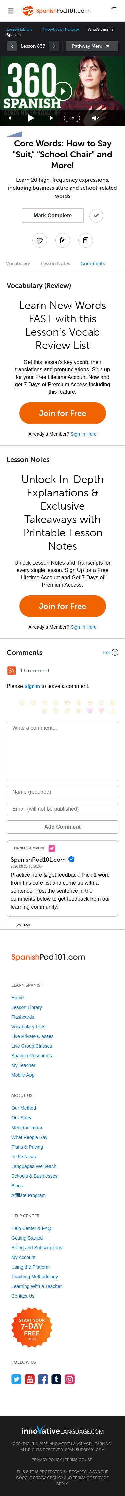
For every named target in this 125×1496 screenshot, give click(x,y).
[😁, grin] (44, 702)
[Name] (62, 792)
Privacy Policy (47, 1460)
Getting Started (27, 1238)
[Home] (56, 15)
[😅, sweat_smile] (101, 702)
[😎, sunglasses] (67, 702)
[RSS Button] (12, 671)
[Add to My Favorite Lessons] (39, 240)
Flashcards (22, 1017)
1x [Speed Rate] (72, 118)
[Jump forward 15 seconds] (52, 118)
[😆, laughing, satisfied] (90, 702)
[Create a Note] (62, 240)
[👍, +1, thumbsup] (112, 710)
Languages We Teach (33, 1166)
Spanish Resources (31, 1055)
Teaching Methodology (34, 1276)
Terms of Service (91, 1478)
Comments (93, 263)
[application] (62, 91)
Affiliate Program (28, 1195)
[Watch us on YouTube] (30, 1379)
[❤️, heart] (101, 710)
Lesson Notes (55, 263)
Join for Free (62, 413)
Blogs (17, 1185)
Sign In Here (84, 434)
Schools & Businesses (34, 1176)
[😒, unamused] (56, 702)
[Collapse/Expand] (62, 652)
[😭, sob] (44, 710)
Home (17, 997)
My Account (23, 1257)
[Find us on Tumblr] (56, 1379)
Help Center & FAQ (31, 1228)
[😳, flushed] (33, 702)
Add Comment (62, 827)
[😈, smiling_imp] (90, 710)
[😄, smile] (22, 702)
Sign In (32, 686)
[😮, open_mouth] (78, 710)
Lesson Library (19, 29)
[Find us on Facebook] (43, 1379)
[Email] (62, 809)
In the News (23, 1156)
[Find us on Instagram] (70, 1379)
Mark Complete (53, 215)
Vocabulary (18, 263)
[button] (114, 10)
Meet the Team (26, 1127)
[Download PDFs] (85, 240)
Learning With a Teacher (36, 1286)
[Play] (31, 118)
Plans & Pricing (27, 1147)
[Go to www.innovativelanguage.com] (63, 1429)
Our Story (21, 1117)
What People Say (29, 1137)
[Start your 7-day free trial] (31, 1327)
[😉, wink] (112, 702)
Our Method (23, 1108)
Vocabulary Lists (28, 1026)
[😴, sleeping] (67, 710)
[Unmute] (95, 118)
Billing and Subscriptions (36, 1247)
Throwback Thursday (60, 29)
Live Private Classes (32, 1036)
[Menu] (10, 10)
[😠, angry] (78, 702)
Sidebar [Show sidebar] (92, 46)
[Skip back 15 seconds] (10, 118)
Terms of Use (78, 1460)
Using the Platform (30, 1267)
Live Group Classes (31, 1046)
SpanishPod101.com (84, 1450)
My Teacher (23, 1065)
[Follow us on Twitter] (16, 1379)
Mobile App (22, 1075)
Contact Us (22, 1296)
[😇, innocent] (56, 710)
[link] (12, 46)
